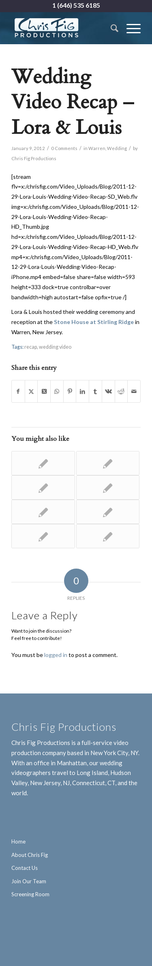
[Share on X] (31, 391)
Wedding (117, 148)
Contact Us (24, 868)
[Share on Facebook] (18, 391)
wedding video (55, 347)
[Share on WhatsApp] (57, 391)
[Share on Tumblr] (95, 391)
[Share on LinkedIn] (82, 391)
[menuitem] (110, 28)
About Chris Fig (29, 855)
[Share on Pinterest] (70, 391)
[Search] (110, 28)
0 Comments (64, 148)
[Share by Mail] (134, 391)
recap (30, 347)
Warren (96, 148)
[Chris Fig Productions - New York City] (63, 28)
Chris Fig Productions (33, 158)
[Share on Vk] (108, 391)
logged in (55, 654)
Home (18, 841)
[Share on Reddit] (121, 391)
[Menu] (129, 28)
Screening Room (30, 894)
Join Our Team (28, 881)
